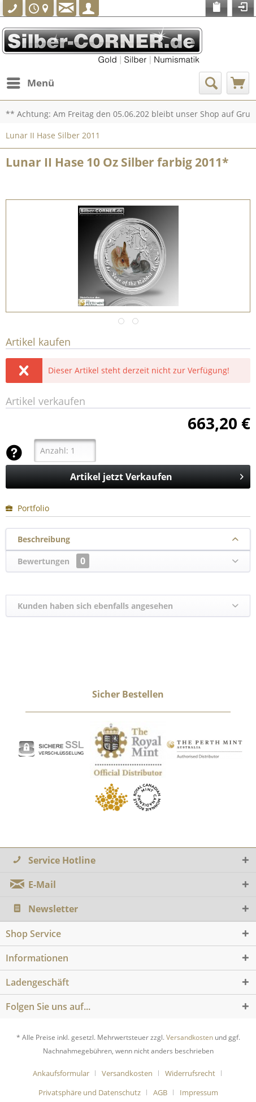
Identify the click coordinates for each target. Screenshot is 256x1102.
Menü (30, 81)
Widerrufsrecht (190, 1073)
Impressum (199, 1092)
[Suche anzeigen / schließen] (210, 83)
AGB (160, 1092)
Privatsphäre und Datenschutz (89, 1092)
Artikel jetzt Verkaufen (157, 475)
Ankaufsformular (61, 1073)
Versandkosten (189, 1037)
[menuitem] (30, 83)
